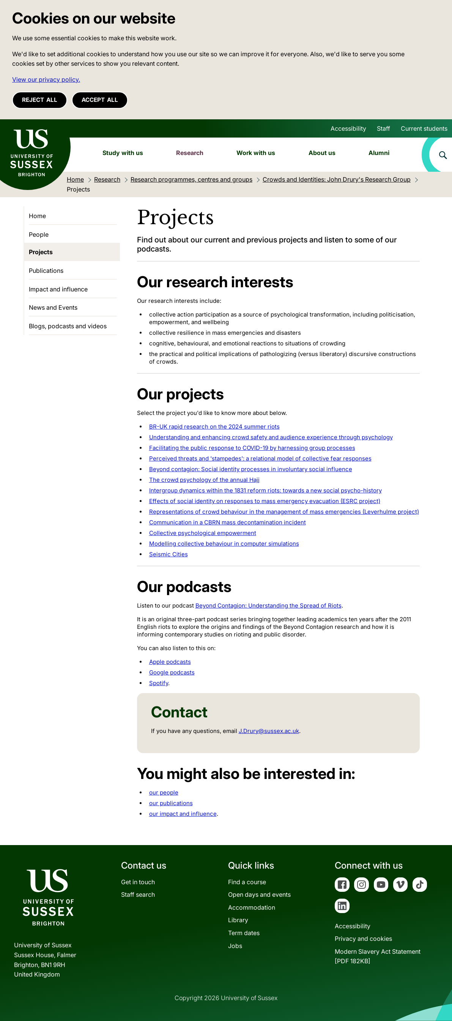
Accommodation (251, 907)
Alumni (379, 153)
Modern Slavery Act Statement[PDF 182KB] (378, 956)
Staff (383, 128)
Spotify (158, 683)
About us (322, 153)
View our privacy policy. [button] (46, 79)
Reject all (39, 99)
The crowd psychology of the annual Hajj (204, 479)
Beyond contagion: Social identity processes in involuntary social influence (250, 469)
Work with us (255, 153)
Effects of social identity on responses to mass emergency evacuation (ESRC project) (264, 501)
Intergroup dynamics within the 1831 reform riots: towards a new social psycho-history (265, 490)
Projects (41, 252)
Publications (46, 270)
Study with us (122, 153)
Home (37, 216)
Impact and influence (58, 289)
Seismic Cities (168, 554)
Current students (424, 128)
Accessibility (348, 128)
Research (189, 153)
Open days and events (259, 894)
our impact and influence (183, 813)
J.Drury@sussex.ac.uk (269, 730)
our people (163, 792)
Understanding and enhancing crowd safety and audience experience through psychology (271, 437)
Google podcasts (172, 672)
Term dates (244, 933)
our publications (171, 803)
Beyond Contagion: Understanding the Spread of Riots (268, 605)
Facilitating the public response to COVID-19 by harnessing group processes (252, 447)
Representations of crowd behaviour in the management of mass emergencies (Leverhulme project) (284, 511)
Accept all (100, 99)
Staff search (138, 894)
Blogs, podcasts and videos (68, 326)
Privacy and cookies (363, 938)
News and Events (53, 307)
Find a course (247, 882)
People (39, 234)
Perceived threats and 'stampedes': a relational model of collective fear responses (260, 458)
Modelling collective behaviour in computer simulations (224, 543)
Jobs (235, 946)
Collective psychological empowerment (202, 533)
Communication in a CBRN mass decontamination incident (227, 522)
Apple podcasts (170, 661)
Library (238, 920)
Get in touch (138, 882)
